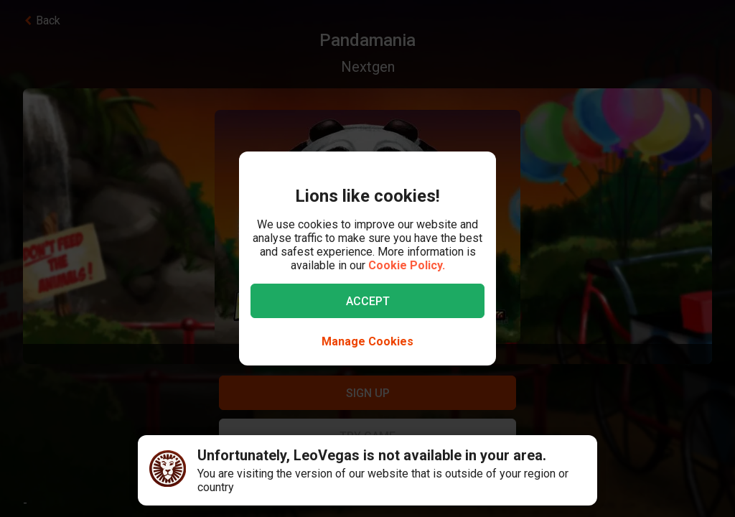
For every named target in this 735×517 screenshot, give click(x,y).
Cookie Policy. (406, 265)
